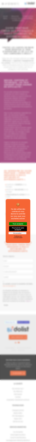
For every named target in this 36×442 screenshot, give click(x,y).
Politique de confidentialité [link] (18, 236)
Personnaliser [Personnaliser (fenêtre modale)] (17, 233)
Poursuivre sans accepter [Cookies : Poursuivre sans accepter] (18, 229)
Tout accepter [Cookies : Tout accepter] (18, 224)
